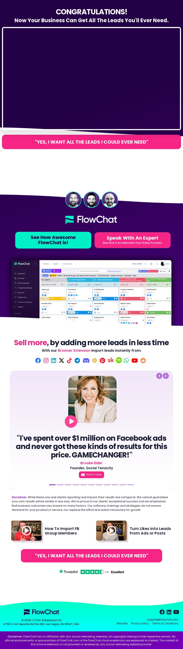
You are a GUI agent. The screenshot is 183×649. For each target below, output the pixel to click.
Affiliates (122, 623)
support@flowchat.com (162, 619)
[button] (86, 376)
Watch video (91, 474)
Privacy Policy (140, 623)
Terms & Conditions (165, 623)
